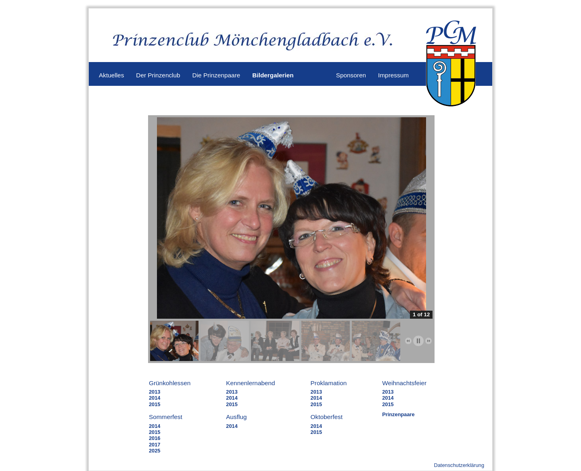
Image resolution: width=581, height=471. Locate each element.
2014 (154, 398)
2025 (154, 451)
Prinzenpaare (398, 414)
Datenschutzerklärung (459, 465)
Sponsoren (351, 75)
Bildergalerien (272, 75)
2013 (154, 392)
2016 (154, 438)
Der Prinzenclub (158, 75)
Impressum (393, 75)
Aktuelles (111, 75)
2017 (154, 445)
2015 (154, 404)
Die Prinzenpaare (216, 75)
